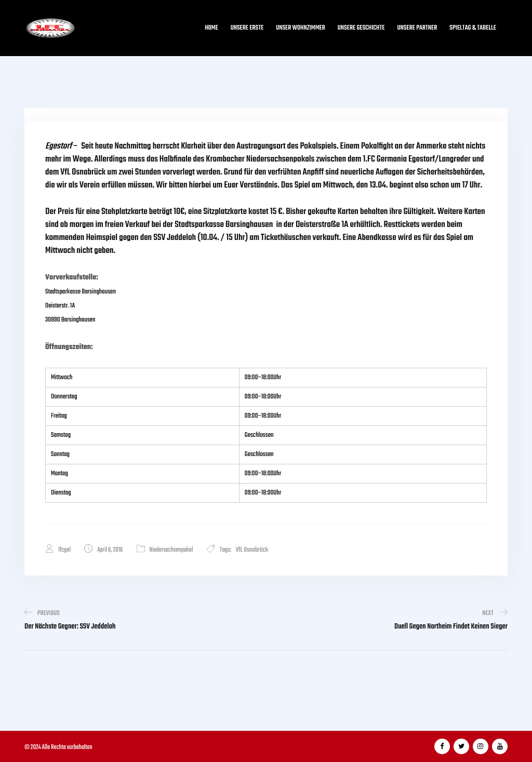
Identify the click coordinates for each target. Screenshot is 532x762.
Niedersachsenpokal (171, 550)
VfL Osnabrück (252, 549)
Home (211, 28)
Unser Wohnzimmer (300, 28)
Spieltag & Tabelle (472, 28)
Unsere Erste (247, 28)
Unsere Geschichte (361, 28)
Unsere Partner (417, 28)
